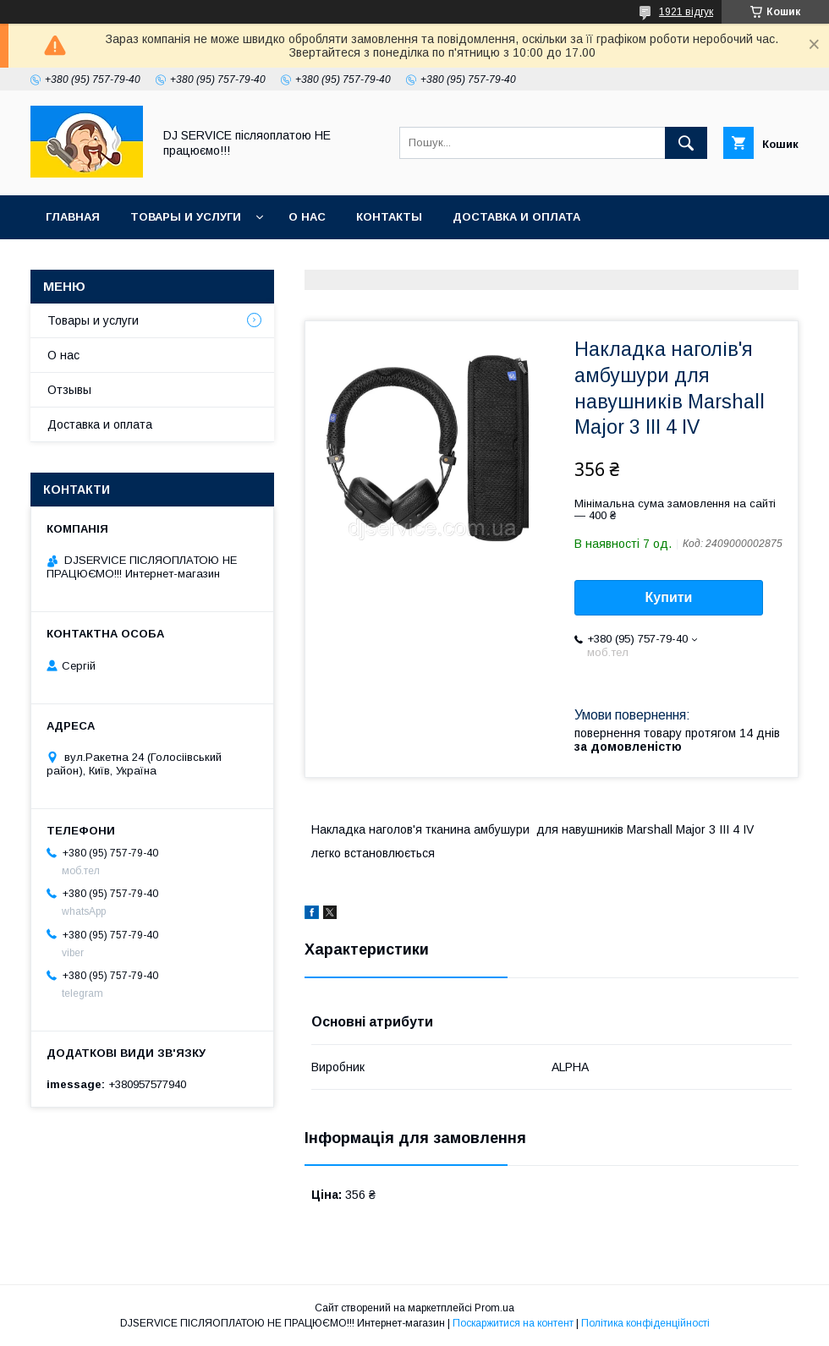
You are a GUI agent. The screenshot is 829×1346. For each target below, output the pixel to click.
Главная (73, 217)
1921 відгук (686, 12)
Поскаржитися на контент (513, 1323)
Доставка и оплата (516, 217)
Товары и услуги (185, 217)
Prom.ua (494, 1308)
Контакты (389, 217)
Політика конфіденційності (645, 1323)
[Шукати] (686, 143)
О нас (307, 217)
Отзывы (69, 390)
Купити (669, 597)
